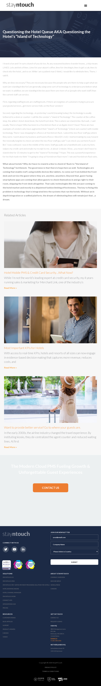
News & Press (55, 585)
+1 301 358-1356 (56, 640)
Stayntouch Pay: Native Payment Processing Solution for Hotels (26, 585)
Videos (5, 637)
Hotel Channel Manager (12, 592)
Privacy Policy (50, 667)
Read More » (10, 288)
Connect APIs (7, 600)
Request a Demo (56, 621)
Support (6, 625)
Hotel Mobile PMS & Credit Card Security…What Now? (38, 272)
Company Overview (58, 577)
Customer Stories (9, 617)
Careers (54, 589)
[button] (50, 487)
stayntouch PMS (9, 581)
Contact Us (54, 617)
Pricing (5, 608)
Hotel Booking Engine (11, 589)
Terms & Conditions (50, 671)
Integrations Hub (9, 604)
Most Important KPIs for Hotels (24, 348)
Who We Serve (56, 581)
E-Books (5, 633)
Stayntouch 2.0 (8, 577)
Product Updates (9, 629)
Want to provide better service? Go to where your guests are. (42, 427)
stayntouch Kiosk (9, 596)
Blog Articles (8, 621)
